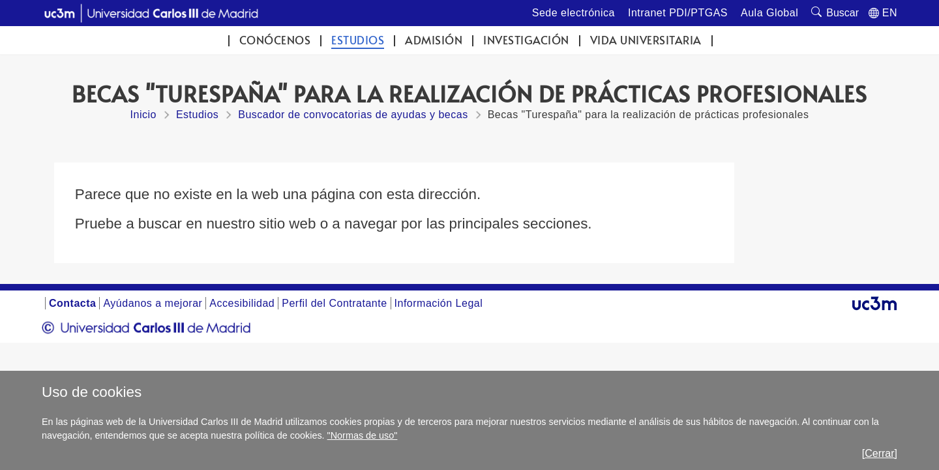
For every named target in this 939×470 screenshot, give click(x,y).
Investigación (526, 40)
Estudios (357, 40)
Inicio (143, 114)
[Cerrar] (879, 453)
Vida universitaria (646, 40)
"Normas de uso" (362, 435)
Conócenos (275, 40)
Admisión (433, 40)
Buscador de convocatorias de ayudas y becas (353, 114)
